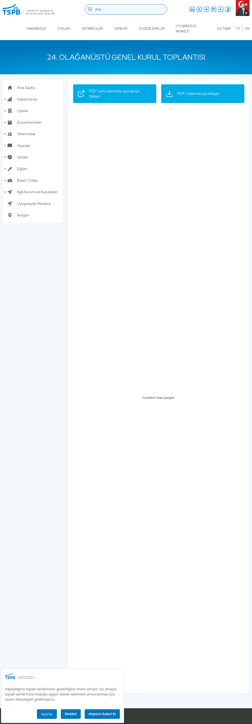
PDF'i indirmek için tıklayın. (195, 93)
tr (238, 29)
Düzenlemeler (152, 29)
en (247, 29)
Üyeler (64, 29)
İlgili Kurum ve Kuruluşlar (32, 191)
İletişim (224, 29)
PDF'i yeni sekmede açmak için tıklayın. (111, 93)
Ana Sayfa (21, 86)
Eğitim (18, 168)
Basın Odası (22, 179)
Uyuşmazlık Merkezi (186, 28)
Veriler (121, 29)
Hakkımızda (37, 29)
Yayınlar (19, 144)
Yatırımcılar (92, 29)
